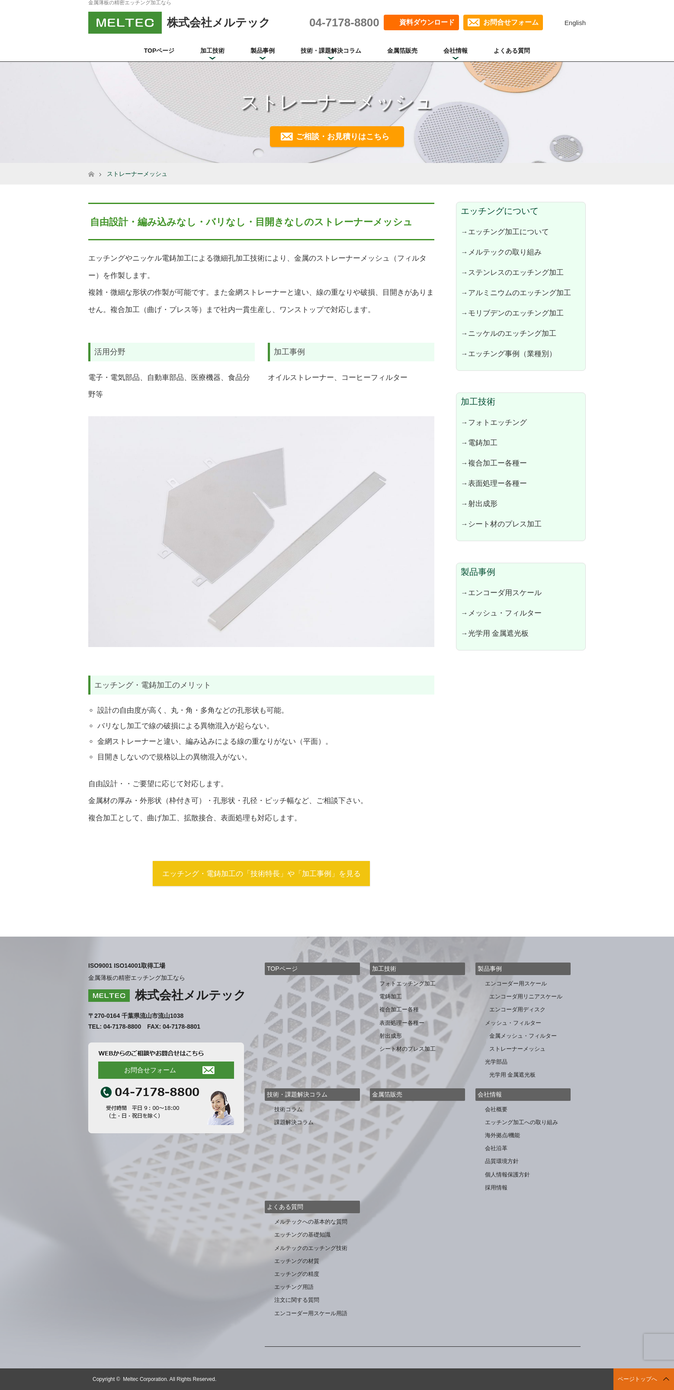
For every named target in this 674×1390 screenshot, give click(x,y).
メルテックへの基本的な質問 (310, 1221)
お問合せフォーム (511, 22)
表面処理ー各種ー (401, 1023)
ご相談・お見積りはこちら (342, 136)
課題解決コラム (294, 1122)
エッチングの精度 (296, 1274)
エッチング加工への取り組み (521, 1122)
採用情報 (496, 1187)
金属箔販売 (402, 50)
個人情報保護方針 (507, 1174)
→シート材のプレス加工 (501, 524)
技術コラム (288, 1109)
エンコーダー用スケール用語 (310, 1313)
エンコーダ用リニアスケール (525, 996)
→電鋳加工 (479, 442)
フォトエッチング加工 (407, 983)
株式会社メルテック (190, 995)
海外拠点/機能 (502, 1135)
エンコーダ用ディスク (517, 1009)
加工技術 (212, 50)
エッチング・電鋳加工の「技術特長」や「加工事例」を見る (261, 873)
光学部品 (496, 1061)
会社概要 (496, 1109)
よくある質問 (512, 50)
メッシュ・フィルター (513, 1023)
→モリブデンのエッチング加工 (512, 313)
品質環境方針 (502, 1161)
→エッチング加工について (505, 232)
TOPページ (159, 50)
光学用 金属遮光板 (512, 1074)
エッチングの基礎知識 (302, 1234)
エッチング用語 (294, 1287)
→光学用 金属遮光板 (495, 633)
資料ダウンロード (427, 22)
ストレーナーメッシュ (517, 1049)
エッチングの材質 (296, 1261)
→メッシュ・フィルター (501, 613)
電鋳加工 (390, 996)
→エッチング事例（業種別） (508, 353)
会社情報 (455, 50)
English (575, 22)
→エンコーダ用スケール (501, 592)
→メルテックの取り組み (501, 252)
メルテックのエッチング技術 (310, 1248)
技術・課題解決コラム (331, 50)
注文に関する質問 (296, 1300)
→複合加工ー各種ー (494, 463)
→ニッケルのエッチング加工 (508, 333)
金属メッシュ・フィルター (523, 1036)
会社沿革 (496, 1148)
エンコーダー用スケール (516, 983)
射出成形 (390, 1036)
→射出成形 (479, 503)
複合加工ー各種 (399, 1009)
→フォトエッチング (494, 422)
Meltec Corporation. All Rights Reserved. (169, 1379)
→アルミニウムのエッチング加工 (516, 292)
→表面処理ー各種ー (494, 483)
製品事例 (262, 50)
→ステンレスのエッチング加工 (512, 272)
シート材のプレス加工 (407, 1049)
